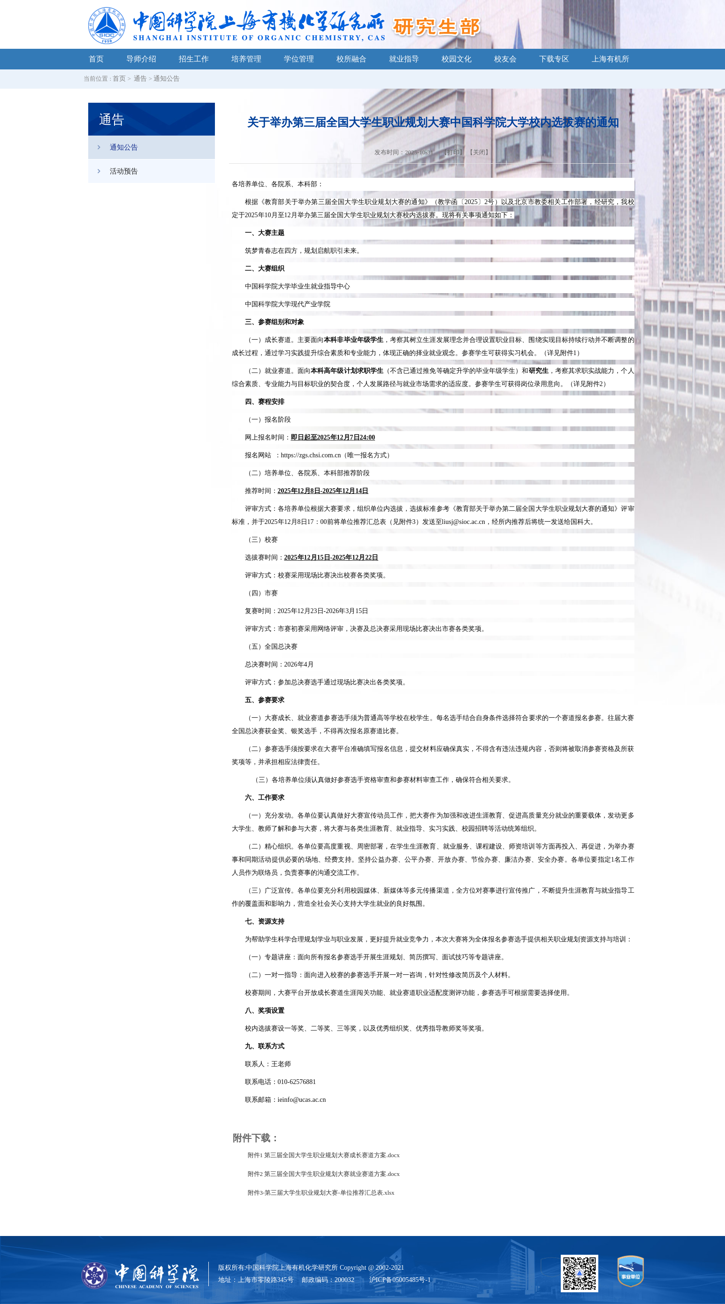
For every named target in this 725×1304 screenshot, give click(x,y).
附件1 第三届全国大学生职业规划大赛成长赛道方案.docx (324, 1155)
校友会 (505, 59)
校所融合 (351, 59)
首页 (96, 59)
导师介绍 (141, 59)
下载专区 (554, 59)
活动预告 (113, 171)
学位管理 (299, 59)
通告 (140, 78)
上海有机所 (610, 59)
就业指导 (404, 59)
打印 (453, 152)
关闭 (479, 152)
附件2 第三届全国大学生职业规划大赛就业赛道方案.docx (324, 1173)
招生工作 (194, 59)
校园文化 (457, 59)
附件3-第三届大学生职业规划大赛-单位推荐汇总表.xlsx (321, 1192)
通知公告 (166, 78)
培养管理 (246, 59)
